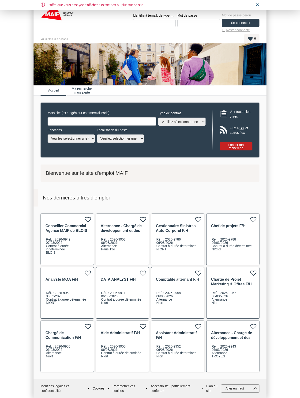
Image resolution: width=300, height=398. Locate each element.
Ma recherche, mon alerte (82, 90)
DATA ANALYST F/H (118, 279)
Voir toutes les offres (240, 114)
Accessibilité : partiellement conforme (170, 388)
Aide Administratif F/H (120, 333)
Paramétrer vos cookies (124, 388)
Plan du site (211, 388)
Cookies (99, 388)
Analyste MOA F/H (61, 279)
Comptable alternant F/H (177, 279)
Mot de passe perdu (236, 15)
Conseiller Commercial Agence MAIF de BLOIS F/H (66, 230)
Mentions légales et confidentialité (55, 388)
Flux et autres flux (239, 130)
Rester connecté (238, 30)
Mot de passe (187, 15)
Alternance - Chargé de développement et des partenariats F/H (121, 230)
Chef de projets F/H (228, 226)
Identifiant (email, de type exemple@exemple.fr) (154, 15)
